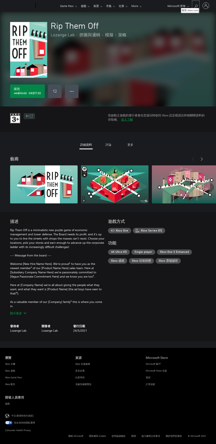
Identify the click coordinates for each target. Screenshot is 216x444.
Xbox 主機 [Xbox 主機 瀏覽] (10, 363)
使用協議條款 (119, 435)
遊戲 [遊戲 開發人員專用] (7, 403)
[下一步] (201, 159)
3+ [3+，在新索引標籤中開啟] (29, 116)
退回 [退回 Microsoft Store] (148, 377)
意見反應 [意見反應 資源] (80, 370)
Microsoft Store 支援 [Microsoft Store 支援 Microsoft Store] (156, 370)
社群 (125, 6)
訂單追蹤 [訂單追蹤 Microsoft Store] (150, 384)
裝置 (98, 6)
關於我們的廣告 (174, 435)
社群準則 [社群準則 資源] (80, 377)
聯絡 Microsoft (75, 435)
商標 (133, 435)
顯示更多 (18, 313)
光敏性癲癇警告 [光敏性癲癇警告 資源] (83, 384)
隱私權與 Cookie (97, 435)
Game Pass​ (67, 6)
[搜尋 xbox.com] (196, 5)
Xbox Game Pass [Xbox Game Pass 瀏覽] (13, 377)
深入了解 (127, 119)
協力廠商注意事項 (151, 435)
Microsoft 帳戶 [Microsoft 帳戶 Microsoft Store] (153, 363)
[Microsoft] (19, 6)
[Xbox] (47, 6)
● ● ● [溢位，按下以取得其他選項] (72, 91)
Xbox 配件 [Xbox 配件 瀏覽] (10, 384)
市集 (111, 6)
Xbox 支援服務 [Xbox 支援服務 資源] (82, 363)
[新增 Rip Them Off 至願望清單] (55, 91)
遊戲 (84, 6)
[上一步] (193, 159)
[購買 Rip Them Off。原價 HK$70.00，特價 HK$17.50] (27, 91)
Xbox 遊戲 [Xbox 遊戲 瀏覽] (10, 370)
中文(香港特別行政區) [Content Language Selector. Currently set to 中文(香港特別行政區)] (22, 415)
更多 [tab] (130, 145)
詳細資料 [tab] (86, 145)
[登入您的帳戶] (206, 6)
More (139, 6)
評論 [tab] (108, 145)
